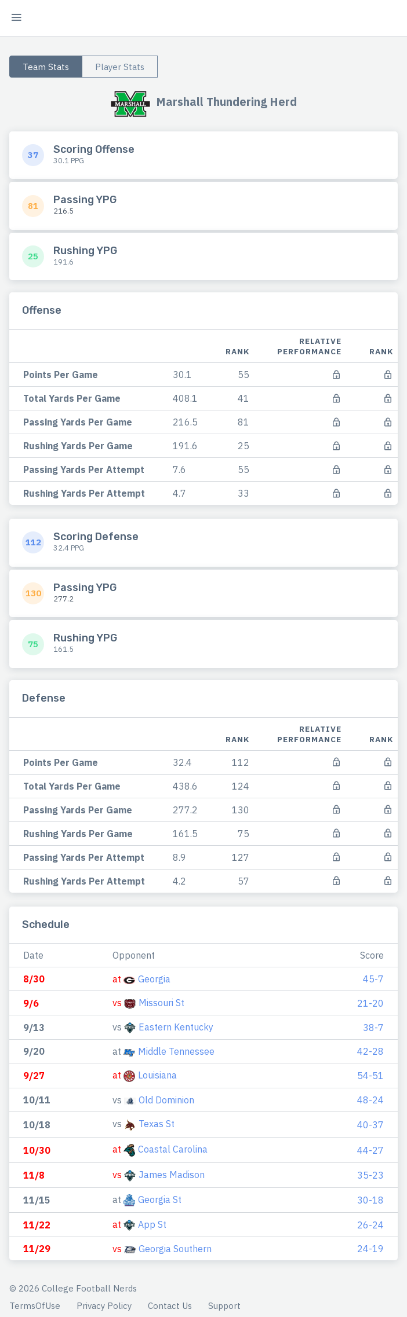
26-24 (370, 1225)
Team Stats (46, 66)
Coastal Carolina (173, 1149)
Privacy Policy (104, 1305)
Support (224, 1305)
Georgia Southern (175, 1248)
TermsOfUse (34, 1305)
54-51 (370, 1075)
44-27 (370, 1150)
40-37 (370, 1125)
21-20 (370, 1003)
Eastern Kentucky (176, 1027)
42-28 (370, 1051)
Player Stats (119, 66)
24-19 (370, 1248)
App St (152, 1224)
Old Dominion (166, 1100)
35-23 (370, 1175)
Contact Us (170, 1305)
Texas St (157, 1123)
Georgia (154, 979)
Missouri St (161, 1002)
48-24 (370, 1100)
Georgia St (159, 1199)
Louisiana (157, 1075)
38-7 (373, 1027)
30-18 (370, 1200)
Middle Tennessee (176, 1051)
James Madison (172, 1174)
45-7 (373, 979)
